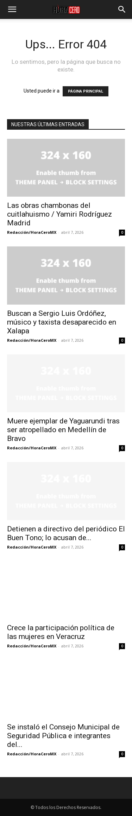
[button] (12, 9)
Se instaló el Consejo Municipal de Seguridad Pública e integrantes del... (63, 736)
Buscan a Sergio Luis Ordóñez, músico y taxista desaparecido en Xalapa (61, 322)
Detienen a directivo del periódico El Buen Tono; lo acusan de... (66, 533)
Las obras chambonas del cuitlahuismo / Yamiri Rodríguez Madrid (59, 214)
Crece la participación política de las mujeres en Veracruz (60, 632)
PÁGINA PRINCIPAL (85, 91)
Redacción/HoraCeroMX (31, 232)
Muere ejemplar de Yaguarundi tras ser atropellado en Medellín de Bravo (63, 430)
